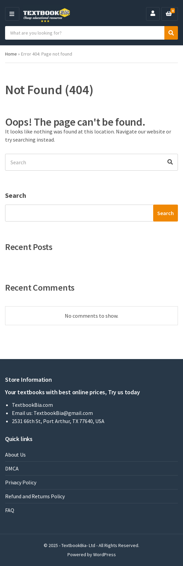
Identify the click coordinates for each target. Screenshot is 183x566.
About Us (15, 454)
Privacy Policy (20, 482)
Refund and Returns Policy (35, 496)
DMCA (11, 468)
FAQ (9, 510)
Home (11, 54)
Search (15, 195)
